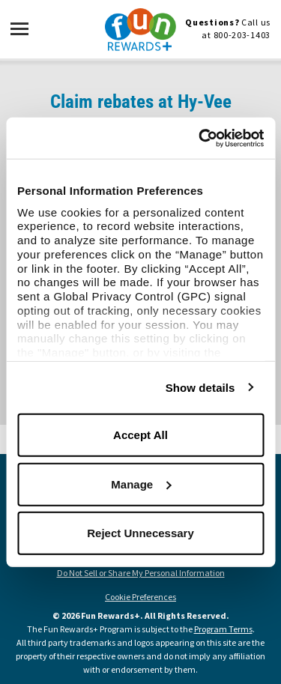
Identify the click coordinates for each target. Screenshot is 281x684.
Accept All (140, 435)
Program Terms (223, 629)
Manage (141, 483)
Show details (200, 387)
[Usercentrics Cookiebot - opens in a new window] (200, 138)
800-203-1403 (242, 34)
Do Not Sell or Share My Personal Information (141, 572)
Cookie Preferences (140, 596)
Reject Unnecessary (140, 533)
